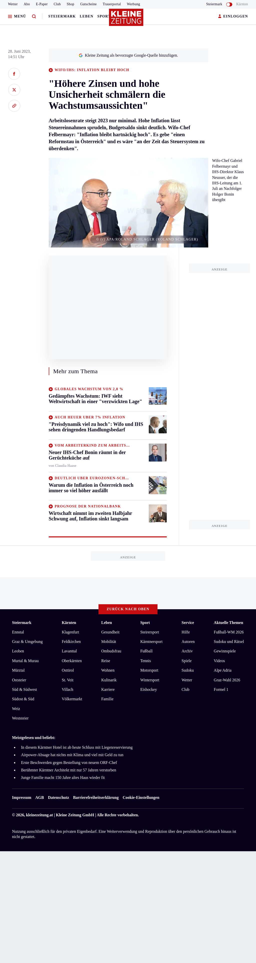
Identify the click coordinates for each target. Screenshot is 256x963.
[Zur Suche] (34, 16)
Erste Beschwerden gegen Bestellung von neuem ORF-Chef (69, 762)
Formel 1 (221, 689)
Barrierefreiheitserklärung (95, 797)
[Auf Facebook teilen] (14, 74)
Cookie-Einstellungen (141, 797)
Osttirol (68, 670)
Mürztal (18, 670)
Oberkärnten (72, 661)
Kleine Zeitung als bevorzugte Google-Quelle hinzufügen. (128, 55)
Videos (219, 661)
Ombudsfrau (111, 651)
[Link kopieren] (14, 106)
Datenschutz (58, 797)
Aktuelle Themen (228, 622)
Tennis (145, 661)
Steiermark (62, 16)
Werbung (133, 4)
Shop (70, 4)
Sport (104, 16)
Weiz (16, 709)
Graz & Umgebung (27, 641)
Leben (86, 16)
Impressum (21, 797)
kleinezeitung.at (39, 815)
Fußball (146, 651)
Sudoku (188, 670)
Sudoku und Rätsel (229, 641)
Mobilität (108, 641)
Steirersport (149, 632)
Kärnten (242, 4)
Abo (27, 4)
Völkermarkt (72, 699)
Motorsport (149, 670)
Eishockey (148, 689)
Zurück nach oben (128, 609)
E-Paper (42, 4)
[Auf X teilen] (14, 90)
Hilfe (186, 632)
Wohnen (107, 670)
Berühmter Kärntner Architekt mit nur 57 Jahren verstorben (68, 770)
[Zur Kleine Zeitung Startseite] (126, 20)
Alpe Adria (223, 670)
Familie (107, 699)
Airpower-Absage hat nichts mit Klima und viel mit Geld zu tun (72, 755)
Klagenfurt (70, 632)
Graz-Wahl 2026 (227, 680)
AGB (39, 797)
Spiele (187, 661)
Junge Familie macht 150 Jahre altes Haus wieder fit (63, 777)
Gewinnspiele (225, 651)
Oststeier (19, 680)
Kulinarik (108, 680)
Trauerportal (112, 4)
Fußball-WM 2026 (229, 632)
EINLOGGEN (233, 16)
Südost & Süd (23, 699)
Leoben (18, 651)
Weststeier (20, 718)
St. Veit (68, 680)
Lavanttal (69, 651)
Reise (105, 661)
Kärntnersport (151, 641)
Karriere (107, 689)
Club (57, 4)
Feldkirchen (71, 641)
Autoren (188, 641)
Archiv (187, 651)
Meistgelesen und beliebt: (33, 737)
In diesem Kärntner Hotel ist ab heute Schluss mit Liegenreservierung (77, 747)
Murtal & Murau (25, 661)
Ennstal (18, 632)
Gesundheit (110, 632)
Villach (67, 689)
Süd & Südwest (24, 689)
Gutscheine (88, 4)
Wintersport (149, 680)
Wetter (13, 4)
